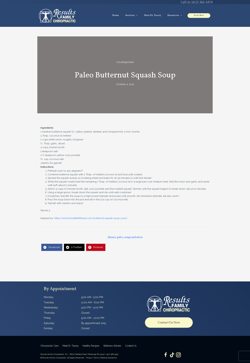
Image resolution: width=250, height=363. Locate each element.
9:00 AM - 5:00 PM (92, 297)
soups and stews (133, 237)
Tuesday (49, 302)
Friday (47, 317)
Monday (48, 297)
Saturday (49, 323)
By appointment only (93, 323)
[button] (169, 322)
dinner (112, 237)
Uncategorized (125, 62)
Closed (85, 312)
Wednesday (51, 307)
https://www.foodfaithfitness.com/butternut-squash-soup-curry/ (91, 218)
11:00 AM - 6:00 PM (92, 302)
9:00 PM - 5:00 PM (92, 307)
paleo (120, 237)
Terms (96, 358)
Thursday (49, 312)
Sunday (48, 328)
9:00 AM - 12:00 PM (92, 317)
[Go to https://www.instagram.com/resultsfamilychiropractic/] (178, 355)
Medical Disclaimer (108, 358)
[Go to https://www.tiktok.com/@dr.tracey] (172, 355)
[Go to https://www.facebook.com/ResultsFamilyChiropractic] (165, 355)
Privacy (89, 358)
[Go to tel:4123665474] (169, 2)
